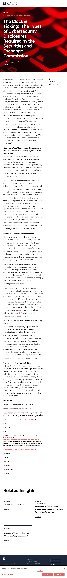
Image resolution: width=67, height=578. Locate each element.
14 (28, 340)
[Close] (64, 568)
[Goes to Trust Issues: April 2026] (7, 510)
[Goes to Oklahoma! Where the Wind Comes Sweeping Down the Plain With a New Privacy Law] (38, 517)
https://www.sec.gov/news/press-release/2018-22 (19, 420)
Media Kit (29, 559)
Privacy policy (35, 560)
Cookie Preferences (7, 574)
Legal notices (29, 564)
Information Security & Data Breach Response (16, 15)
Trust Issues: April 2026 (14, 505)
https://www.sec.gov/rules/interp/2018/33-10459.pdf (20, 412)
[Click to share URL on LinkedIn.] (54, 81)
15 (37, 357)
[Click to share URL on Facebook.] (52, 81)
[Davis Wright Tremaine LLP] (10, 3)
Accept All (47, 574)
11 (23, 283)
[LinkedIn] (51, 564)
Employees (37, 563)
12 (19, 312)
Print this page (54, 84)
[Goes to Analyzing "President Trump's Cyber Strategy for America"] (7, 541)
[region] (33, 571)
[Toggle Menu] (63, 3)
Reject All (59, 574)
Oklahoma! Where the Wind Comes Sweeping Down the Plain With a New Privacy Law (49, 509)
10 (23, 251)
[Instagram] (54, 564)
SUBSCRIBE (55, 560)
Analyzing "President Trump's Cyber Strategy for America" (16, 534)
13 (20, 335)
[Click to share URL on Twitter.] (50, 81)
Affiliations (30, 561)
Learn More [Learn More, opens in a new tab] (40, 571)
